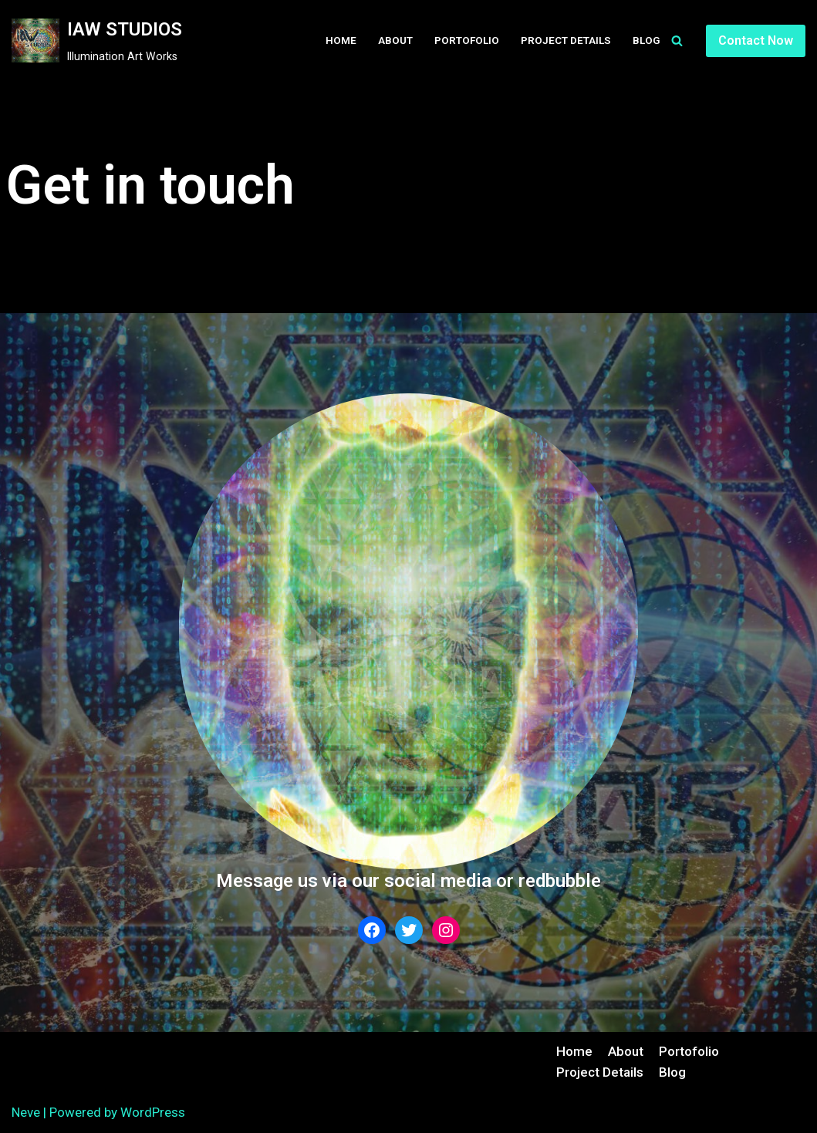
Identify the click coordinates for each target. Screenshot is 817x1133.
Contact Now (755, 40)
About (395, 40)
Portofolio (466, 40)
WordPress (152, 1112)
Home (341, 40)
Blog (646, 40)
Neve (26, 1112)
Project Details (566, 40)
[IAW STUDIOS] (97, 41)
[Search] (677, 40)
